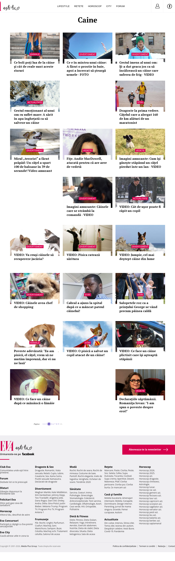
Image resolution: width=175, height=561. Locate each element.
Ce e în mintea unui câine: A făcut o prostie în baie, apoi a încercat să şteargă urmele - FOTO (87, 68)
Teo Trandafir (42, 497)
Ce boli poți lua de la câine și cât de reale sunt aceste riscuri (34, 66)
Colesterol (89, 498)
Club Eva (5, 467)
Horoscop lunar (147, 487)
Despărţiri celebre (113, 528)
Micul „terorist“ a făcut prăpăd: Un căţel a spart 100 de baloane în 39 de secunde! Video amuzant (33, 164)
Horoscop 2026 (146, 470)
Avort (98, 503)
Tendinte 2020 (83, 482)
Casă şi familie (113, 494)
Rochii (42, 522)
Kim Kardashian (43, 495)
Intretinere (90, 522)
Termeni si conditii (147, 546)
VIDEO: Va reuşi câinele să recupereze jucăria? (34, 257)
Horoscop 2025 (146, 473)
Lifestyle (63, 6)
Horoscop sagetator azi (150, 506)
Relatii (47, 473)
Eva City (5, 532)
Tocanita (118, 475)
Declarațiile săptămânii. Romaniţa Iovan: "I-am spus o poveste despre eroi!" (137, 405)
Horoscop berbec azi (149, 520)
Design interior (124, 503)
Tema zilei (109, 525)
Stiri (140, 102)
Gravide (117, 509)
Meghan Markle (43, 492)
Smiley (61, 500)
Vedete (87, 150)
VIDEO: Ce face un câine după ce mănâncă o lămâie (34, 401)
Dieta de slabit (85, 528)
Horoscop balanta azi (149, 517)
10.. (61, 424)
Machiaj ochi (49, 531)
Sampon (51, 528)
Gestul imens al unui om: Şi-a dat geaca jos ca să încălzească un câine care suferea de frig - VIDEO (138, 68)
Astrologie (144, 484)
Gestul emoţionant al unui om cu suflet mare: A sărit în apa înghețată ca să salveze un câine (34, 116)
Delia (44, 503)
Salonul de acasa (51, 534)
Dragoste (39, 470)
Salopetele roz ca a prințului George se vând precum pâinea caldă (138, 307)
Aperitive (121, 478)
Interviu (119, 522)
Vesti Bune (128, 528)
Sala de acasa (88, 534)
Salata (112, 473)
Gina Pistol (53, 503)
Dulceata (108, 475)
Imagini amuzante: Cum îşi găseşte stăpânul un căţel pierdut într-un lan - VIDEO (140, 162)
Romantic (50, 470)
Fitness (79, 519)
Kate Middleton (59, 492)
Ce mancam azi (118, 487)
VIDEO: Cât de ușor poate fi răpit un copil (140, 209)
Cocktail (128, 475)
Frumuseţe (42, 519)
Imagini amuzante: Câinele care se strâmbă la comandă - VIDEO (87, 211)
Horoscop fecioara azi (150, 495)
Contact (171, 546)
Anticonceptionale (79, 500)
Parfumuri (59, 522)
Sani (54, 525)
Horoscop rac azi (147, 489)
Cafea (119, 473)
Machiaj (47, 525)
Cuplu (54, 473)
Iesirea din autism (124, 525)
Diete (72, 519)
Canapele (127, 500)
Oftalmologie (88, 503)
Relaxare (74, 522)
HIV (83, 506)
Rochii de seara (84, 470)
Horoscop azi (145, 475)
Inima (89, 492)
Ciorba (124, 470)
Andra (38, 503)
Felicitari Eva (8, 499)
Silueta (83, 531)
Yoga (81, 522)
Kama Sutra (56, 476)
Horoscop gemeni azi (149, 492)
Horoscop (95, 6)
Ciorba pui (120, 484)
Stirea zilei (129, 522)
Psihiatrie (74, 509)
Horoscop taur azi (148, 498)
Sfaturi (4, 488)
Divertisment (88, 54)
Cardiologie (75, 503)
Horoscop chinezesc (149, 481)
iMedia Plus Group (29, 546)
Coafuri (38, 525)
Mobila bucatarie (112, 497)
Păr (36, 522)
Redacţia (161, 546)
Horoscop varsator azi (150, 509)
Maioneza (109, 481)
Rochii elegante (85, 476)
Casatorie (40, 476)
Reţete (108, 467)
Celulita (39, 531)
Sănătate (75, 489)
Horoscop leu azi (147, 515)
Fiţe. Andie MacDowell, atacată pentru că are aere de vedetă (87, 162)
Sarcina (73, 492)
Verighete (83, 479)
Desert (130, 478)
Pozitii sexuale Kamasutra (48, 478)
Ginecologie (87, 495)
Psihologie (75, 495)
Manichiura (40, 528)
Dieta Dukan (90, 519)
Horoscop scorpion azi (150, 503)
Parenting (109, 506)
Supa (125, 473)
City (108, 6)
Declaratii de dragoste (46, 481)
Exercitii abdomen (87, 525)
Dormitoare (110, 503)
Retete (78, 6)
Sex (47, 476)
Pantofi (73, 476)
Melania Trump (50, 506)
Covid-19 (108, 531)
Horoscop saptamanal (150, 523)
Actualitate (35, 102)
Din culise (109, 522)
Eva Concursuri (9, 520)
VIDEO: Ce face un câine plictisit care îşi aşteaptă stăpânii (138, 355)
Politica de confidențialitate (124, 546)
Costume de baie (87, 473)
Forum (120, 6)
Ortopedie (91, 506)
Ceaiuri (81, 492)
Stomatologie (76, 498)
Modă (73, 467)
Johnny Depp (58, 495)
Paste (117, 470)
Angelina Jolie (56, 497)
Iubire (60, 473)
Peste (131, 470)
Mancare (108, 470)
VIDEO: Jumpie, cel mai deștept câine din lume (137, 257)
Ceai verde (75, 506)
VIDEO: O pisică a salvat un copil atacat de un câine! (87, 353)
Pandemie (119, 531)
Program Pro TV (46, 509)
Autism (118, 512)
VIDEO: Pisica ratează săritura (83, 257)
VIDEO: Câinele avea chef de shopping (33, 305)
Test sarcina (95, 500)
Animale (35, 54)
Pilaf (117, 481)
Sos (106, 473)
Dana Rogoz (41, 500)
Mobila (118, 500)
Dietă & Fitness (79, 516)
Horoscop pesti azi (148, 512)
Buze (59, 528)
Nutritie (74, 528)
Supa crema (110, 478)
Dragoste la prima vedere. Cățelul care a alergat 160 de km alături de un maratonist (139, 116)
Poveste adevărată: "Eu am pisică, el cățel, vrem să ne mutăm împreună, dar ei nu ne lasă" (35, 357)
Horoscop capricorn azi (150, 501)
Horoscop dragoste (148, 478)
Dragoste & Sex (44, 467)
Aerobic (74, 525)
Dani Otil (52, 500)
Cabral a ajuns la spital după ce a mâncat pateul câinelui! (85, 307)
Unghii (49, 522)
